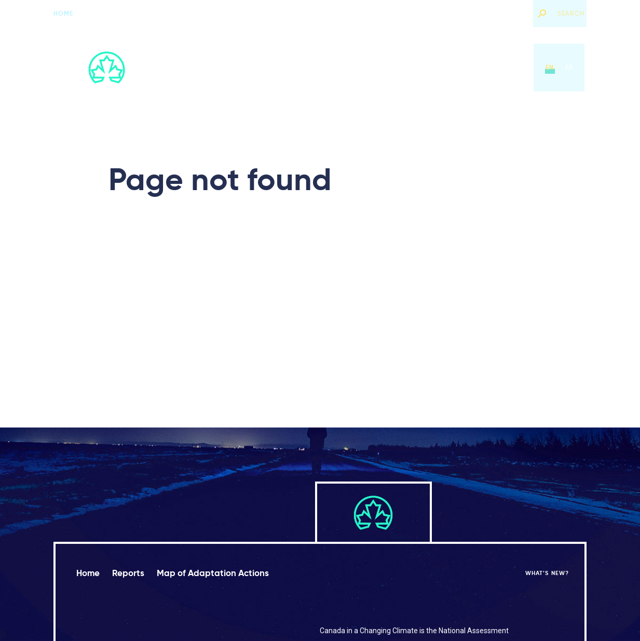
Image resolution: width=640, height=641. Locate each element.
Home (63, 13)
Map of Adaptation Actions (386, 67)
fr (569, 67)
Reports (304, 67)
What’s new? (502, 13)
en (550, 67)
